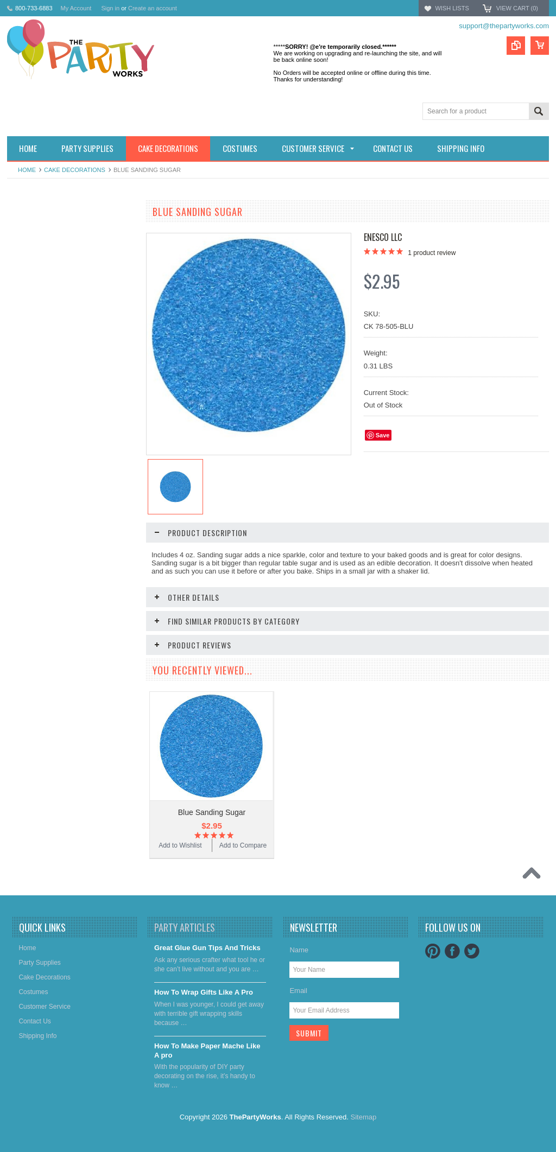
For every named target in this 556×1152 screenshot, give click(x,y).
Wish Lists (452, 8)
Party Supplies (34, 250)
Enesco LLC (383, 237)
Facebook (452, 951)
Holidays (25, 232)
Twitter (471, 951)
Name (298, 950)
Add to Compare (104, 485)
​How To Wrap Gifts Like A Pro (203, 992)
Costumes (27, 287)
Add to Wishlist (39, 485)
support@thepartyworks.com (504, 26)
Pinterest (432, 951)
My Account (76, 8)
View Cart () (517, 8)
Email (298, 990)
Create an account (152, 8)
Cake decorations (74, 170)
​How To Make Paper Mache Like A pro (207, 1050)
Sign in (110, 8)
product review (432, 253)
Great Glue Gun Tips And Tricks (207, 948)
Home (27, 170)
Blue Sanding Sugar (212, 812)
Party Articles (184, 927)
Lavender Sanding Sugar (72, 452)
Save (383, 435)
